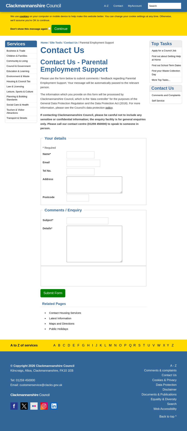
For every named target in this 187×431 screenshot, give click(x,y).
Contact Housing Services (65, 312)
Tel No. (47, 170)
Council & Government (18, 66)
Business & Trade (16, 50)
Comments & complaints (160, 370)
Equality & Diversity (164, 399)
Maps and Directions (61, 323)
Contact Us (71, 42)
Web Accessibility (165, 408)
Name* (47, 154)
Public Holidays (58, 328)
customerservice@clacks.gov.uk (41, 385)
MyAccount (135, 5)
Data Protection (166, 384)
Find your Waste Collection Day (166, 72)
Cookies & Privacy (164, 380)
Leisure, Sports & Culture (20, 91)
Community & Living (17, 61)
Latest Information (60, 318)
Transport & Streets (17, 118)
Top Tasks (161, 43)
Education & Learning (18, 71)
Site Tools (56, 42)
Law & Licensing (15, 86)
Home (44, 42)
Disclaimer (170, 389)
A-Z (106, 5)
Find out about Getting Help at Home (166, 58)
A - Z (173, 365)
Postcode (49, 197)
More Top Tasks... (161, 80)
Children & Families (17, 55)
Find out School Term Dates (166, 65)
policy (109, 107)
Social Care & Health (18, 104)
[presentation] (70, 275)
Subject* (48, 220)
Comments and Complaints (166, 95)
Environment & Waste (18, 76)
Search (172, 403)
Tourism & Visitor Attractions (15, 111)
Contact (118, 5)
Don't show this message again (28, 29)
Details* (47, 228)
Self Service (158, 100)
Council (33, 5)
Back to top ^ (168, 416)
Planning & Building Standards (17, 98)
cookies (24, 16)
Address (48, 179)
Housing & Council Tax (18, 81)
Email (46, 162)
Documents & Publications (159, 394)
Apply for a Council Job (164, 50)
